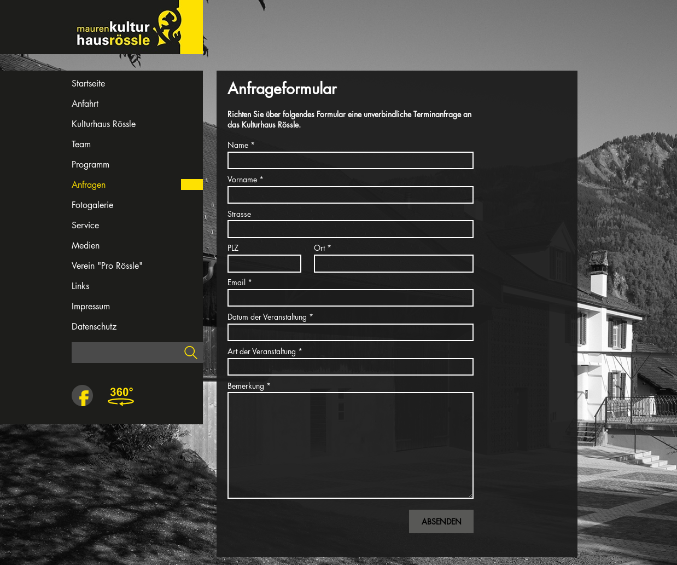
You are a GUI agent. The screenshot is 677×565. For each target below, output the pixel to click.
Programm (90, 164)
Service (85, 225)
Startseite (88, 83)
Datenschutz (94, 326)
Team (81, 144)
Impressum (91, 306)
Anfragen (89, 185)
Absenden (442, 521)
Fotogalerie (92, 205)
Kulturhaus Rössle (104, 124)
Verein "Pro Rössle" (107, 266)
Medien (86, 245)
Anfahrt (85, 103)
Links (80, 286)
